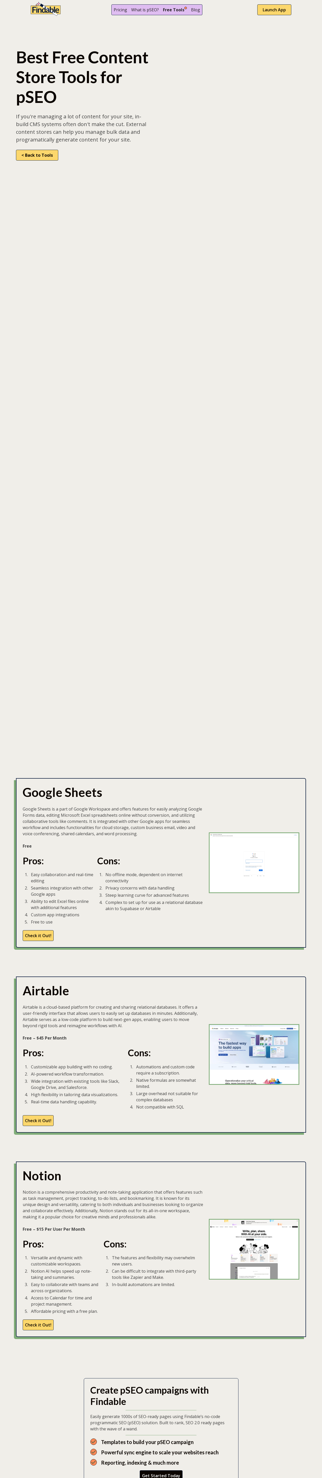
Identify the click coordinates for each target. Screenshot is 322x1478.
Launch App (274, 10)
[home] (46, 10)
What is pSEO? (145, 10)
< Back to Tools (37, 155)
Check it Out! (38, 935)
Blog (195, 10)
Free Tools (173, 10)
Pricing (120, 10)
